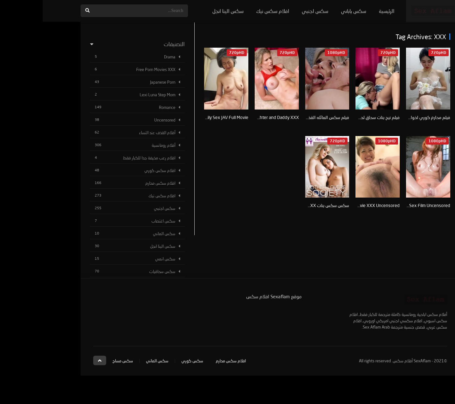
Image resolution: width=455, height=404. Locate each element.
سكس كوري (150, 360)
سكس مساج (80, 360)
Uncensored (122, 119)
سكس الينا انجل (185, 11)
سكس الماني (121, 233)
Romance (124, 107)
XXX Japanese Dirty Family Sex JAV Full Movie (162, 117)
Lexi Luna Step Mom (115, 94)
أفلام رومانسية (121, 145)
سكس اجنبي (272, 11)
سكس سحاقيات (119, 271)
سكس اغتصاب (121, 220)
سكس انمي (122, 258)
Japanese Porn (120, 82)
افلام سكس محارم (118, 183)
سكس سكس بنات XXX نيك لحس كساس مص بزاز (263, 205)
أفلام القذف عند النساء (114, 132)
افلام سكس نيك (230, 11)
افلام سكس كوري (117, 170)
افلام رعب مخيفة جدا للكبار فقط (106, 157)
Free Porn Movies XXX (113, 69)
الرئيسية (344, 11)
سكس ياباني (311, 11)
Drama (127, 56)
